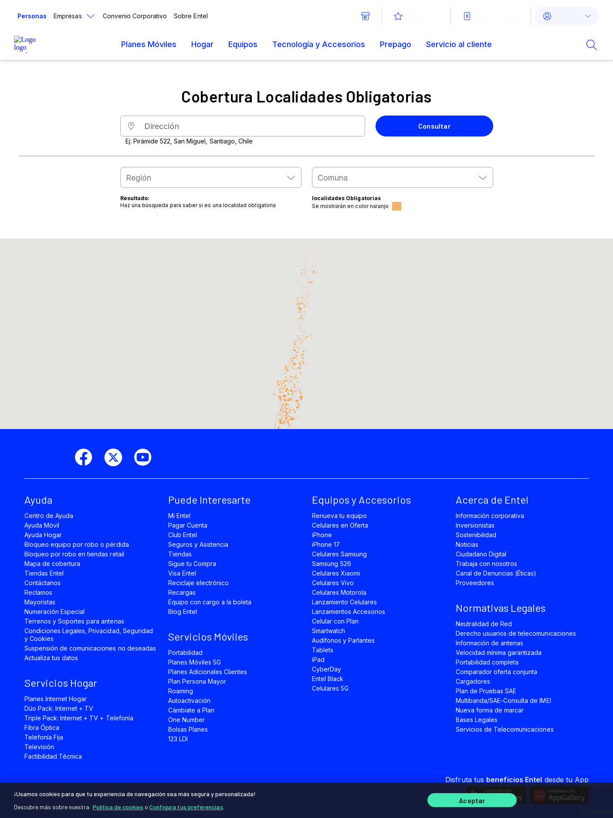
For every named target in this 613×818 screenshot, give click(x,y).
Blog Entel (182, 611)
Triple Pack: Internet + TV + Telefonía (78, 718)
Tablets (322, 650)
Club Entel (182, 535)
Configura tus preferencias (186, 804)
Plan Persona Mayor (197, 681)
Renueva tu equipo (339, 515)
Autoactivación (189, 700)
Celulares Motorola (339, 592)
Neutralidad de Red (484, 623)
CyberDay (326, 669)
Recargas (182, 592)
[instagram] (176, 457)
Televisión (39, 746)
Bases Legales (477, 719)
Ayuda (38, 499)
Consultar (434, 126)
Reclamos (38, 592)
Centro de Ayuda (49, 515)
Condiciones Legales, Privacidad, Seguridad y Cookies (88, 634)
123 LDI (178, 739)
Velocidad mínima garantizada (499, 652)
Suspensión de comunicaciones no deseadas (90, 648)
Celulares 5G (330, 688)
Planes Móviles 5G (194, 662)
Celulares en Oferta (340, 525)
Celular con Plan (335, 621)
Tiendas (180, 554)
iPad (318, 659)
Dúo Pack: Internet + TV (59, 708)
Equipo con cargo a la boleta (210, 602)
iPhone (322, 535)
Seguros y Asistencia (198, 544)
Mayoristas (39, 602)
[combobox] (210, 177)
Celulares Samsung (339, 554)
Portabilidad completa (487, 662)
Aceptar (472, 799)
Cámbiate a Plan (191, 710)
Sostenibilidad (476, 535)
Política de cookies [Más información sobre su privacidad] (118, 804)
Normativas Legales (500, 607)
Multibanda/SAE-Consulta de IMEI (503, 700)
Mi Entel (179, 515)
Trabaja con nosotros (487, 563)
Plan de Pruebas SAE (486, 691)
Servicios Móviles (208, 636)
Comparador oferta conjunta (497, 671)
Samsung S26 (331, 563)
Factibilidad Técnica (53, 756)
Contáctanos (42, 582)
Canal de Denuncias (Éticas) (496, 573)
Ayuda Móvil (41, 525)
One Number (186, 719)
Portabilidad (185, 652)
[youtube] (146, 457)
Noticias (467, 544)
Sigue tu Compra (192, 563)
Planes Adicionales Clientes (207, 671)
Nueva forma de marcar (490, 710)
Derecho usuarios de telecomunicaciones (516, 633)
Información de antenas (490, 643)
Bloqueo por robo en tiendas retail (74, 554)
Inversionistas (475, 525)
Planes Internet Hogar (55, 698)
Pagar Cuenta (187, 525)
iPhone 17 (326, 544)
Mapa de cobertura (52, 563)
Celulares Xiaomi (336, 573)
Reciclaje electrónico (198, 582)
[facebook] (87, 457)
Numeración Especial (54, 611)
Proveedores (475, 582)
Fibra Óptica (41, 727)
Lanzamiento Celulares (344, 602)
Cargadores (473, 681)
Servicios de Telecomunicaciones (505, 729)
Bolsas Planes (188, 729)
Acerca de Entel (492, 499)
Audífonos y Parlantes (343, 640)
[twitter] (117, 457)
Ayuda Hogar (43, 535)
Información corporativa (490, 515)
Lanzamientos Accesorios (349, 611)
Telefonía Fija (44, 737)
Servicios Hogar (60, 682)
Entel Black (327, 678)
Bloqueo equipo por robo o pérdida (76, 544)
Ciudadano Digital (481, 554)
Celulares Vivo (333, 582)
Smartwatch (328, 630)
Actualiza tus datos (51, 657)
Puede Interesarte (209, 499)
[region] (306, 799)
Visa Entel (182, 573)
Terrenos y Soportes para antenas (74, 621)
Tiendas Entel (44, 573)
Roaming (180, 691)
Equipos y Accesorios (361, 499)
